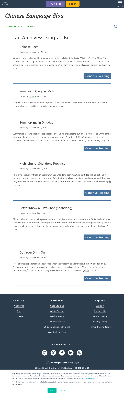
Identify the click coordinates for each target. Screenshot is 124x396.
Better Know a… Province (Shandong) (45, 208)
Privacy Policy (89, 378)
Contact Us (100, 311)
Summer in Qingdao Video (37, 91)
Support (100, 306)
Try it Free (55, 3)
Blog (19, 311)
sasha (31, 52)
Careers (19, 316)
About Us (19, 306)
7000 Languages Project (57, 327)
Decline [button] (62, 390)
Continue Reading (97, 76)
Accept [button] (52, 390)
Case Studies (57, 306)
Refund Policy (100, 316)
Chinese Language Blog (34, 15)
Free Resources (57, 322)
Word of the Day (57, 332)
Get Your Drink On (32, 252)
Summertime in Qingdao (36, 122)
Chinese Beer (28, 47)
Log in (72, 3)
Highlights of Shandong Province (42, 163)
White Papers (57, 311)
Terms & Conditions (100, 327)
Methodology (57, 316)
